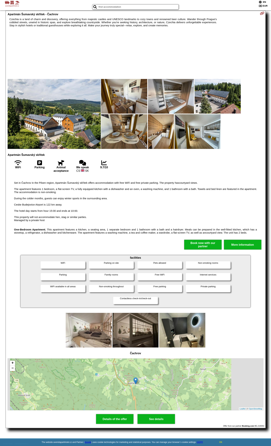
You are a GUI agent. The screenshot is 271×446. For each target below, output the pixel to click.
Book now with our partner (202, 245)
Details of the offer (115, 419)
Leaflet (242, 409)
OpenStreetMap (255, 409)
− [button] (12, 368)
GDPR (200, 442)
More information (242, 244)
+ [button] (12, 363)
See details (156, 419)
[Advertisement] (135, 53)
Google (88, 442)
